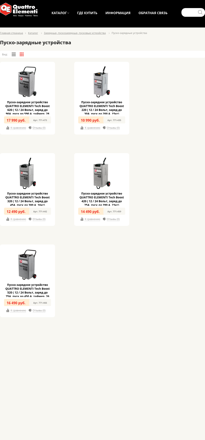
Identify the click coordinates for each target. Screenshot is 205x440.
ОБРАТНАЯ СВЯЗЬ (153, 13)
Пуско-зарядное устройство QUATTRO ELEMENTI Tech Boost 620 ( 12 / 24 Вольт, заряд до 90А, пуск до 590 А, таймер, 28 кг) (27, 109)
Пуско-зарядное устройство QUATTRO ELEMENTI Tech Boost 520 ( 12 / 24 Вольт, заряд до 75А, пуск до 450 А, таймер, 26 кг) (27, 292)
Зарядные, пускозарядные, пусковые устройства (75, 33)
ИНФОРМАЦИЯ (117, 13)
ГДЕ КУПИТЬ (87, 13)
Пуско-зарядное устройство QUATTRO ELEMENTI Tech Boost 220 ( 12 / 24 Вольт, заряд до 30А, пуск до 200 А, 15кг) (101, 108)
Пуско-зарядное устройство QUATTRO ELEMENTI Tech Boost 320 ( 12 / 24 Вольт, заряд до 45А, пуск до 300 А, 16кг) (27, 199)
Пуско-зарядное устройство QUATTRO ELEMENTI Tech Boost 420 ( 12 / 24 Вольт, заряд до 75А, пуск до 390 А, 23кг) (101, 199)
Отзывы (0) (39, 127)
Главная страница (11, 33)
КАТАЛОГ (59, 13)
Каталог (33, 33)
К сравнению (18, 127)
